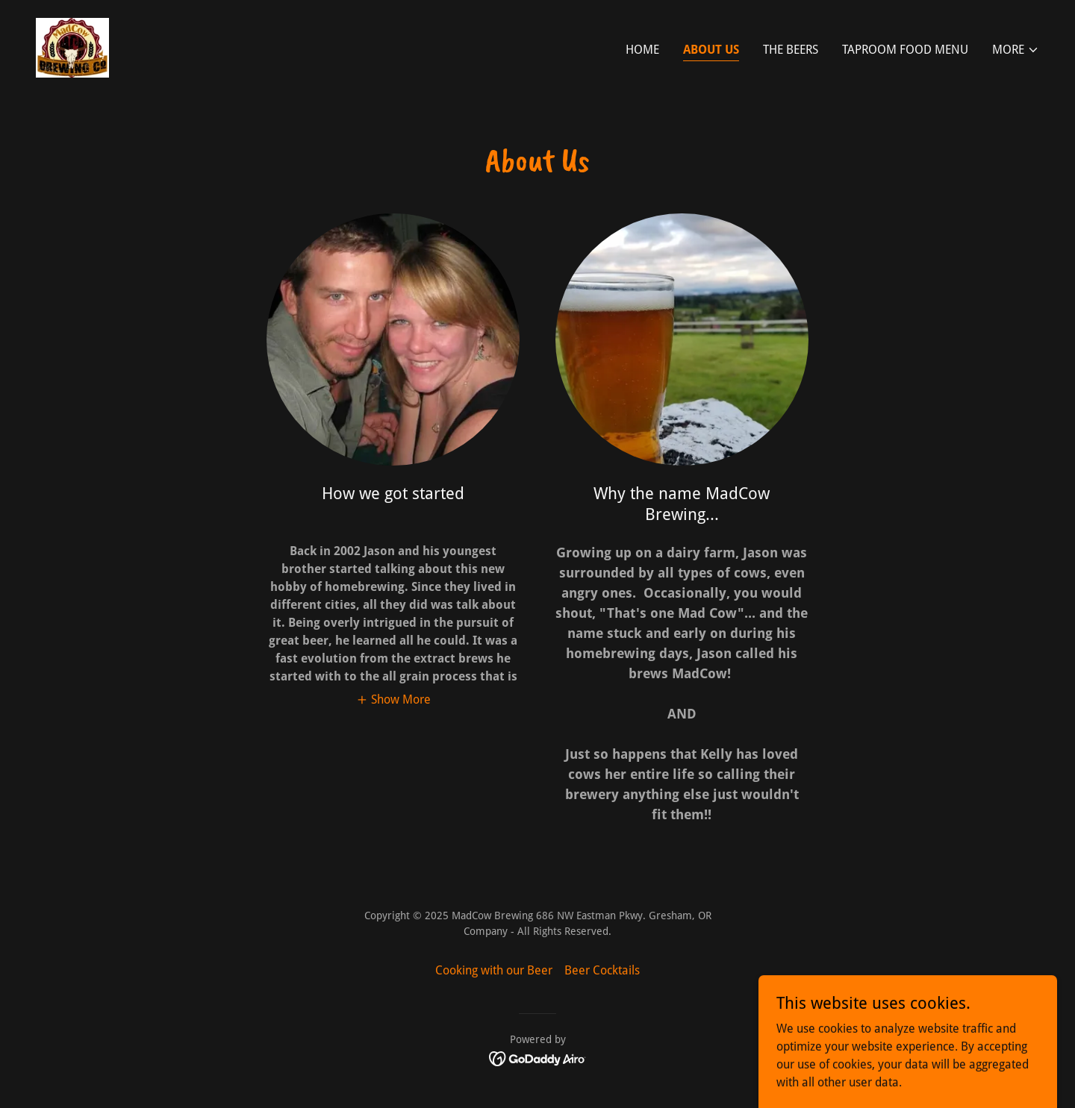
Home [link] (642, 50)
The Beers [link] (790, 50)
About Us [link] (711, 50)
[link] (72, 47)
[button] (1015, 50)
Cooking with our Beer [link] (493, 970)
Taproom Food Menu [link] (905, 50)
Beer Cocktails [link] (602, 970)
